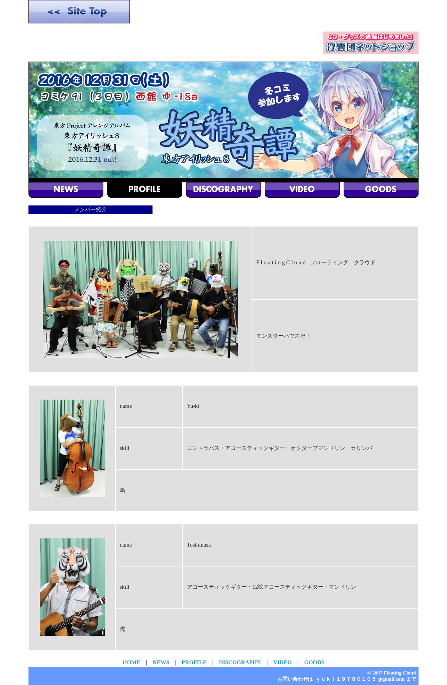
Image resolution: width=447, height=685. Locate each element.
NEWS (161, 662)
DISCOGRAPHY (240, 662)
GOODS (314, 662)
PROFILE (194, 662)
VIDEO (282, 662)
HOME (131, 662)
